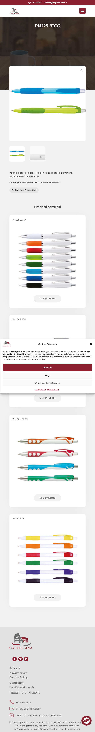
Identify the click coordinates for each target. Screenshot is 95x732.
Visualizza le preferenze (47, 383)
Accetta (47, 367)
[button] (90, 344)
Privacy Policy (53, 390)
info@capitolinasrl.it (28, 708)
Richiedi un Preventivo (24, 190)
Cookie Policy (40, 390)
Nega (47, 375)
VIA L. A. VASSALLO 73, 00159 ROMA (39, 715)
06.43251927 (23, 702)
